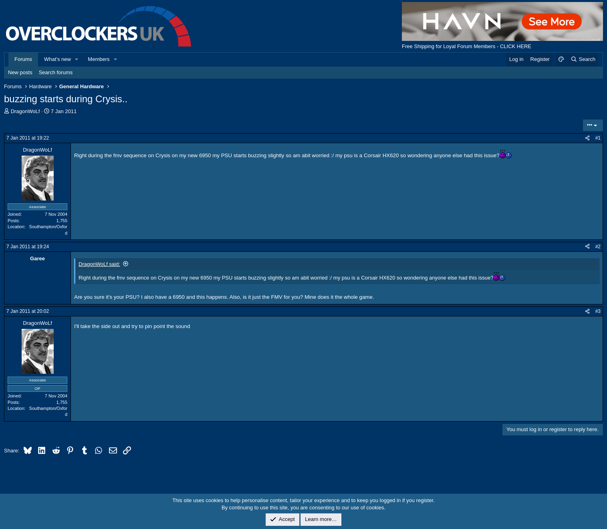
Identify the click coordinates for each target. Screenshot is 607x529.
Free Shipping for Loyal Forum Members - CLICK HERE (466, 46)
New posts (20, 72)
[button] (77, 59)
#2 (598, 246)
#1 (598, 138)
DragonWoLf (25, 111)
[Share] (587, 138)
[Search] (583, 59)
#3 (598, 311)
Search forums (56, 72)
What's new (57, 59)
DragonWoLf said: (99, 264)
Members (98, 59)
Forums (23, 59)
